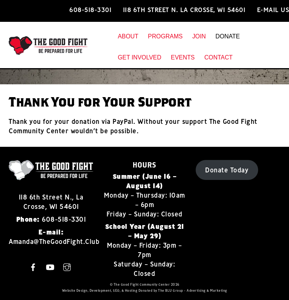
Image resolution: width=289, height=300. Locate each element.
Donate (227, 36)
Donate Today (226, 170)
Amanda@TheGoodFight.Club (54, 241)
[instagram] (67, 266)
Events (183, 57)
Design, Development (93, 290)
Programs (165, 36)
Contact (218, 57)
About (128, 36)
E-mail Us (273, 10)
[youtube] (50, 266)
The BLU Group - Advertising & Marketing (192, 290)
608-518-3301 (90, 10)
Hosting (131, 290)
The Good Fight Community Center (142, 284)
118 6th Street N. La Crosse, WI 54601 (184, 10)
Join (199, 36)
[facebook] (33, 266)
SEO (116, 290)
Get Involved (139, 57)
